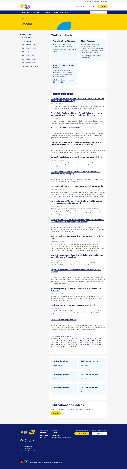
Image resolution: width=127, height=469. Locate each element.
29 (69, 340)
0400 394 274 (85, 58)
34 (81, 340)
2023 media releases (89, 374)
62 (95, 342)
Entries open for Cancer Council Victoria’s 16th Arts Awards (77, 186)
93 (64, 346)
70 (62, 344)
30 (71, 340)
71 (64, 344)
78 (81, 344)
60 (90, 342)
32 (76, 340)
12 (81, 338)
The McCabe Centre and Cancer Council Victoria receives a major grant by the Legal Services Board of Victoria (76, 114)
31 (73, 340)
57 (83, 342)
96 (71, 346)
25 (59, 340)
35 (83, 340)
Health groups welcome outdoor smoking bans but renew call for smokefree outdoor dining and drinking (77, 220)
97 (73, 346)
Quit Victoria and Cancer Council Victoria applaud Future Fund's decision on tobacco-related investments (76, 143)
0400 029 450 (57, 51)
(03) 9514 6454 (58, 82)
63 (97, 342)
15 (88, 338)
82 (90, 344)
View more (56, 413)
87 (102, 344)
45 (54, 342)
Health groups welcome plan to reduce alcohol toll (73, 305)
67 (54, 344)
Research (43, 432)
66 (52, 344)
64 (100, 342)
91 (59, 346)
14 (85, 338)
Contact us (55, 432)
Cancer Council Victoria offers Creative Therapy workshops (77, 157)
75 (73, 344)
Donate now (99, 433)
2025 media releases (89, 361)
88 (52, 346)
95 (69, 346)
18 (95, 338)
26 (62, 340)
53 (73, 342)
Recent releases (27, 41)
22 (52, 340)
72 (66, 344)
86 (100, 344)
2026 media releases (61, 361)
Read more (56, 366)
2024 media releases (61, 374)
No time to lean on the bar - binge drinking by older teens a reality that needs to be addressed (76, 202)
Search (106, 12)
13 (83, 338)
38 (90, 340)
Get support (36, 12)
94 (66, 346)
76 (76, 344)
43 (102, 340)
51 (69, 342)
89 (54, 346)
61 (93, 342)
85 (97, 344)
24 (57, 340)
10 (76, 338)
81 (88, 344)
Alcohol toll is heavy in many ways (65, 127)
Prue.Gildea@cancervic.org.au (91, 56)
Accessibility (96, 1)
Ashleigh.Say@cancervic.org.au (63, 80)
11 (78, 338)
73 (69, 344)
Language (104, 1)
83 (93, 344)
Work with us (56, 435)
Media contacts (27, 37)
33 (78, 340)
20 (100, 338)
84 (95, 344)
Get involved (44, 435)
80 (85, 344)
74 (71, 344)
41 (97, 340)
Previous (57, 338)
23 (54, 340)
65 (102, 342)
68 (57, 344)
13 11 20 (91, 6)
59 (88, 342)
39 (93, 340)
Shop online (43, 438)
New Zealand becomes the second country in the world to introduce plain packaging (75, 172)
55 (78, 342)
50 (66, 342)
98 (76, 346)
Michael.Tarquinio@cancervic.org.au (64, 49)
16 (90, 338)
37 (88, 340)
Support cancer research (99, 430)
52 (71, 342)
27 (64, 340)
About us (88, 1)
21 (102, 338)
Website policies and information (61, 438)
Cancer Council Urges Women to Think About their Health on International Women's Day (77, 99)
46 (57, 342)
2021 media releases (89, 387)
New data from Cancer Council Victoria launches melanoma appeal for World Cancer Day (77, 256)
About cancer (44, 430)
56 (81, 342)
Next (81, 346)
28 (66, 340)
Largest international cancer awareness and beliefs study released (76, 270)
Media (33, 18)
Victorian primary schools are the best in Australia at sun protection (76, 289)
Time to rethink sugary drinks (64, 319)
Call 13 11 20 (82, 433)
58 (85, 342)
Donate (103, 6)
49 (64, 342)
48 (62, 342)
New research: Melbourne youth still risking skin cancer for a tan (77, 237)
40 (95, 340)
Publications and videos (30, 66)
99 (78, 346)
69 (59, 344)
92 (62, 346)
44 (52, 342)
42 (100, 340)
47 (59, 342)
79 (83, 344)
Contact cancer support (82, 430)
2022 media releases (61, 387)
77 (78, 344)
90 (57, 346)
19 (97, 338)
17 (92, 338)
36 (85, 340)
